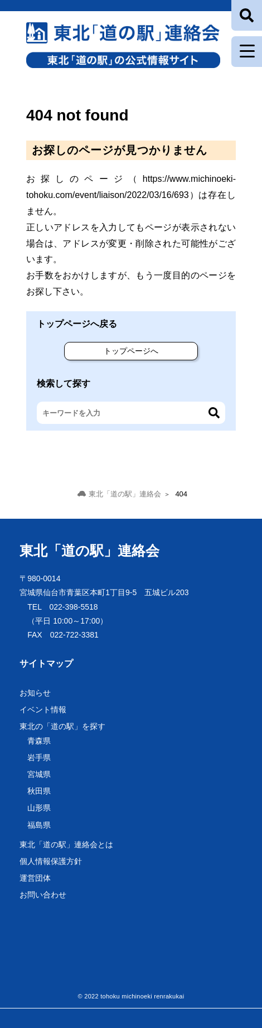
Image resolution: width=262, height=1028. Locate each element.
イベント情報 (43, 709)
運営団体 (35, 877)
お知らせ (35, 692)
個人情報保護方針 (51, 861)
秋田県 (39, 790)
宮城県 (39, 774)
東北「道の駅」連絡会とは (66, 844)
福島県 (39, 825)
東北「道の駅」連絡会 (89, 550)
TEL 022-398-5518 (62, 606)
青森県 (39, 740)
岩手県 (39, 757)
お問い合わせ (43, 894)
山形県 (39, 807)
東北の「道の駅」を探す (62, 726)
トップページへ (131, 350)
